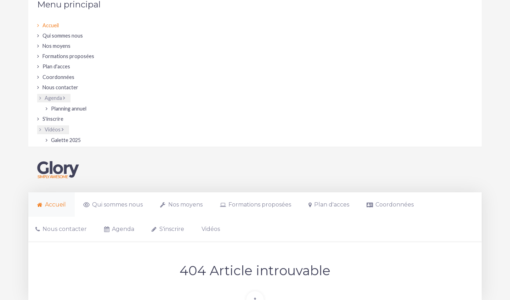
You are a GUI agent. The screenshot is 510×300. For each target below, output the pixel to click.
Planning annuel (68, 109)
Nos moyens (56, 46)
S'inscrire (52, 119)
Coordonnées (58, 77)
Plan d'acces (56, 66)
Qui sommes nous (62, 36)
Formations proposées (68, 56)
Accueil (50, 25)
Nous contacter (60, 87)
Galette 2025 (66, 140)
